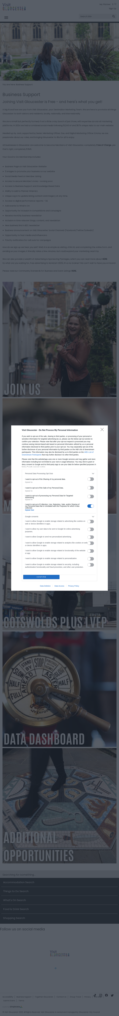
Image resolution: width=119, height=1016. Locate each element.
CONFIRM (41, 577)
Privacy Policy (73, 586)
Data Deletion (45, 586)
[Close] (103, 430)
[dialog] (59, 508)
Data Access (59, 586)
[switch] (90, 479)
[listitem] (59, 473)
